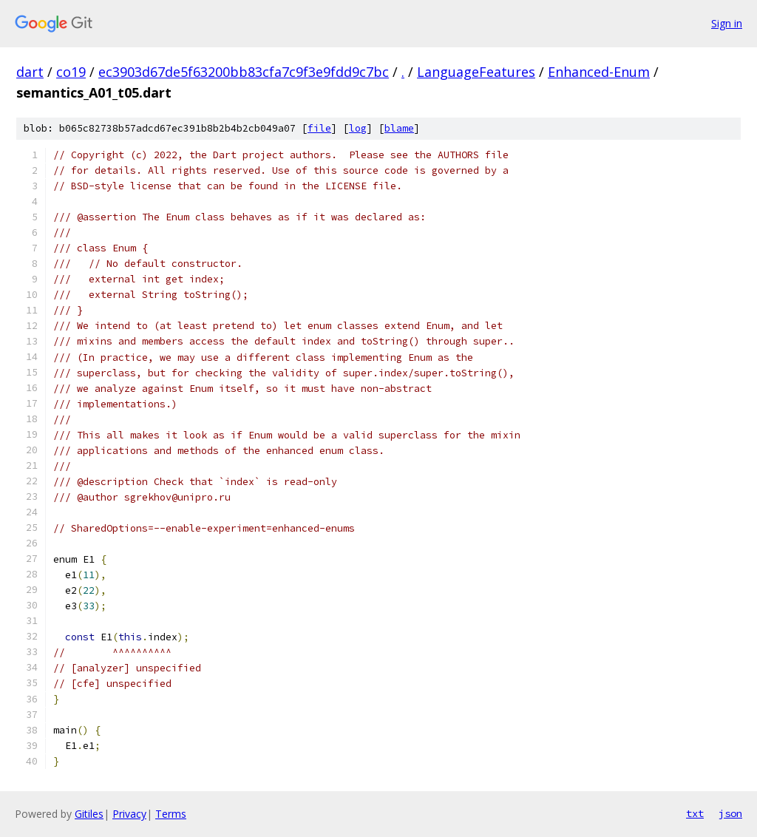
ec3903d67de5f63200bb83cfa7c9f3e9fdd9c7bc (243, 72)
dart (30, 72)
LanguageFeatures (476, 72)
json (730, 813)
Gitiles (89, 814)
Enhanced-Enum (599, 72)
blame (399, 128)
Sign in (726, 23)
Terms (170, 814)
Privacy (129, 814)
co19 (71, 72)
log (358, 128)
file (319, 128)
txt (695, 813)
